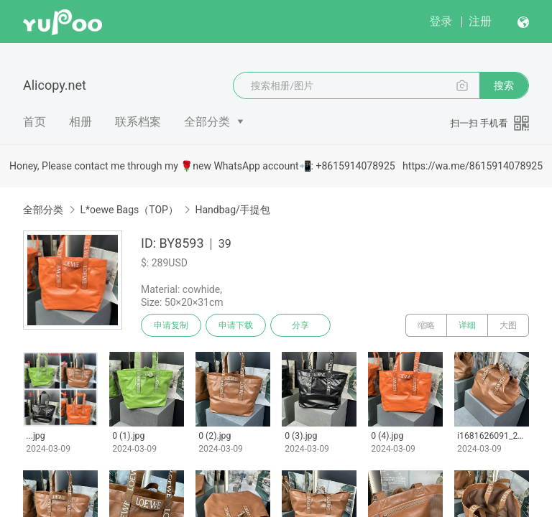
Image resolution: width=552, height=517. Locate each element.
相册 (80, 122)
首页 (34, 122)
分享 (300, 325)
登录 (440, 21)
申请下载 (235, 325)
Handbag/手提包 (232, 209)
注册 (480, 21)
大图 (508, 325)
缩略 (426, 325)
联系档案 (138, 122)
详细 (467, 325)
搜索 (504, 85)
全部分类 (207, 122)
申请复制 (171, 325)
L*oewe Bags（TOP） (129, 209)
